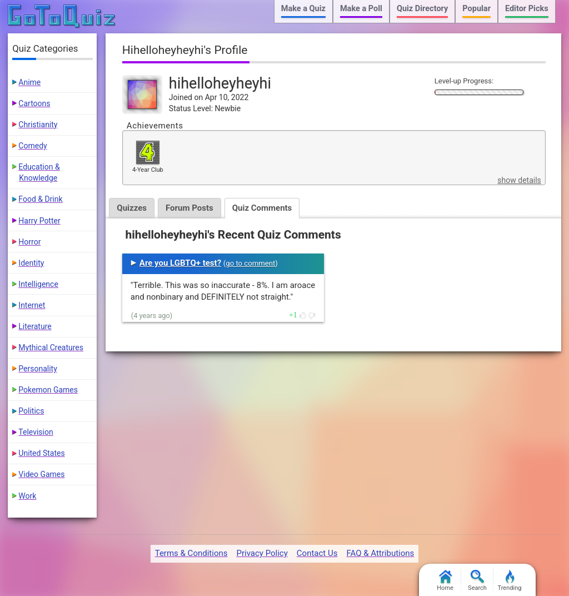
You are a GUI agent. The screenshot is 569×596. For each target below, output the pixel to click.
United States (41, 453)
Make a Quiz (303, 8)
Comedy (32, 145)
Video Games (41, 474)
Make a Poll (361, 8)
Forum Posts (189, 208)
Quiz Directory (422, 8)
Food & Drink (40, 199)
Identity (31, 263)
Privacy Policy (261, 553)
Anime (29, 82)
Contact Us (317, 553)
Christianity (37, 124)
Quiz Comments (262, 208)
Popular (476, 8)
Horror (29, 241)
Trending (510, 581)
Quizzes (132, 208)
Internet (31, 305)
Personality (37, 368)
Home (445, 581)
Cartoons (34, 103)
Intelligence (38, 284)
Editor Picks (526, 8)
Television (35, 432)
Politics (31, 410)
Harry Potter (39, 220)
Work (27, 495)
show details (519, 180)
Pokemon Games (48, 389)
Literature (34, 326)
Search (477, 581)
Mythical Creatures (50, 347)
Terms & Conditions (191, 553)
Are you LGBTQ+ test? (180, 263)
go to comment (250, 263)
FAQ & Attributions (380, 553)
